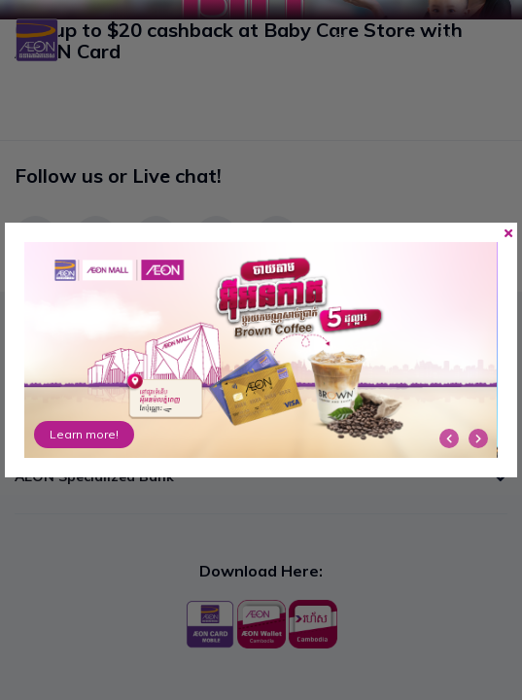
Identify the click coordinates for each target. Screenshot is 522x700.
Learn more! (84, 434)
